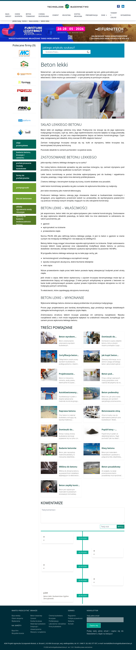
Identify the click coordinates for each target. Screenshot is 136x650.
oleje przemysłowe (22, 144)
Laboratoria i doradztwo (57, 624)
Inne (103, 15)
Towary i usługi (114, 15)
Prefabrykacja (53, 621)
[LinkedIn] (123, 6)
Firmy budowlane (55, 626)
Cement (55, 15)
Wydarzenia (126, 15)
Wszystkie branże (18, 633)
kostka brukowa (78, 15)
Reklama (71, 621)
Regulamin (72, 616)
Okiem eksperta (18, 15)
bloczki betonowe (24, 198)
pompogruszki (22, 187)
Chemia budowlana (44, 15)
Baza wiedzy (8, 15)
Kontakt (71, 624)
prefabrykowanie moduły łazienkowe (23, 166)
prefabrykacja (92, 15)
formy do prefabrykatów (22, 176)
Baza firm (15, 630)
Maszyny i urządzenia (38, 632)
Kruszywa (66, 15)
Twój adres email (93, 616)
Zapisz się (94, 625)
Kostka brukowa (36, 621)
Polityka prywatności (75, 618)
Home (24, 21)
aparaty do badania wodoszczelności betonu (23, 220)
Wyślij (121, 526)
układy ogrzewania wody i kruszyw (24, 209)
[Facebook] (118, 6)
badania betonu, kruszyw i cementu (23, 155)
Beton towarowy (30, 15)
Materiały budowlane (37, 624)
